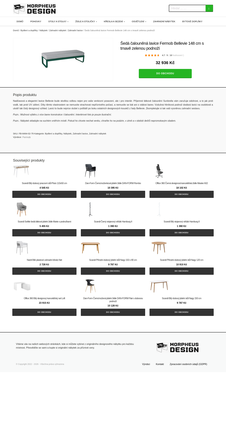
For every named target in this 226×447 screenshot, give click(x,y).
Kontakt (160, 439)
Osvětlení (138, 21)
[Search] (209, 8)
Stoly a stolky (57, 21)
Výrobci (146, 439)
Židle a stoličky (85, 21)
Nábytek (43, 30)
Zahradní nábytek (164, 21)
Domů (20, 21)
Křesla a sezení (113, 21)
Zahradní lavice (75, 30)
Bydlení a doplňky (29, 30)
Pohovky (35, 21)
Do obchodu (165, 73)
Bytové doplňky (192, 21)
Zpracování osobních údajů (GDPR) (188, 439)
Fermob (26, 137)
